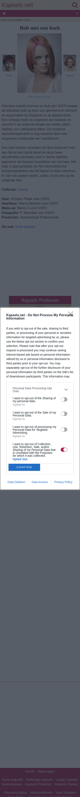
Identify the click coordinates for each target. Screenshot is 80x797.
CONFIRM (24, 467)
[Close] (72, 315)
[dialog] (40, 398)
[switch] (64, 399)
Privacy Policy (63, 482)
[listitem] (40, 390)
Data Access (40, 482)
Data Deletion (16, 482)
